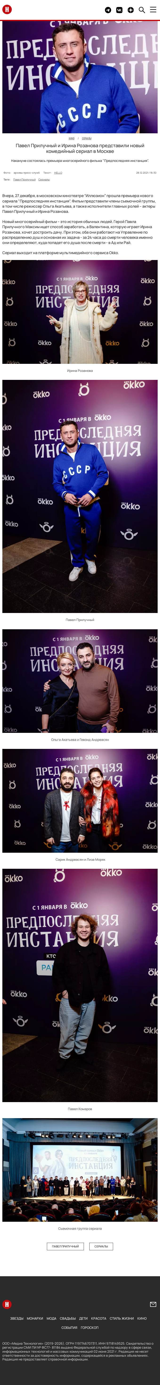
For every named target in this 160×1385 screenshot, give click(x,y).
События (69, 1327)
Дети (83, 1318)
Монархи (35, 1318)
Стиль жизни (122, 1318)
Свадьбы (68, 1318)
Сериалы (44, 179)
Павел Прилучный (24, 179)
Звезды (16, 1318)
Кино (142, 1318)
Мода (51, 1318)
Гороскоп (89, 1327)
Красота (98, 1318)
